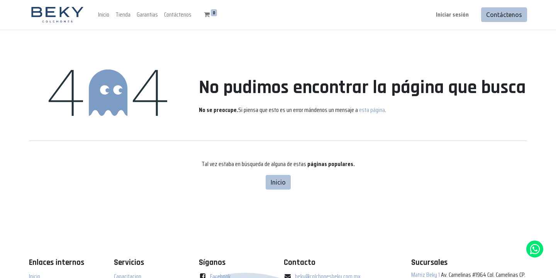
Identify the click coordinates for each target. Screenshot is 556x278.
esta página (372, 110)
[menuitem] (103, 14)
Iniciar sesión (452, 14)
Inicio (278, 182)
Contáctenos (504, 14)
